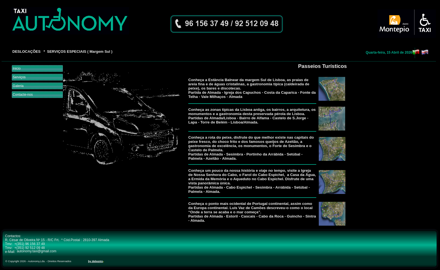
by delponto (95, 261)
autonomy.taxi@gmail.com (36, 251)
